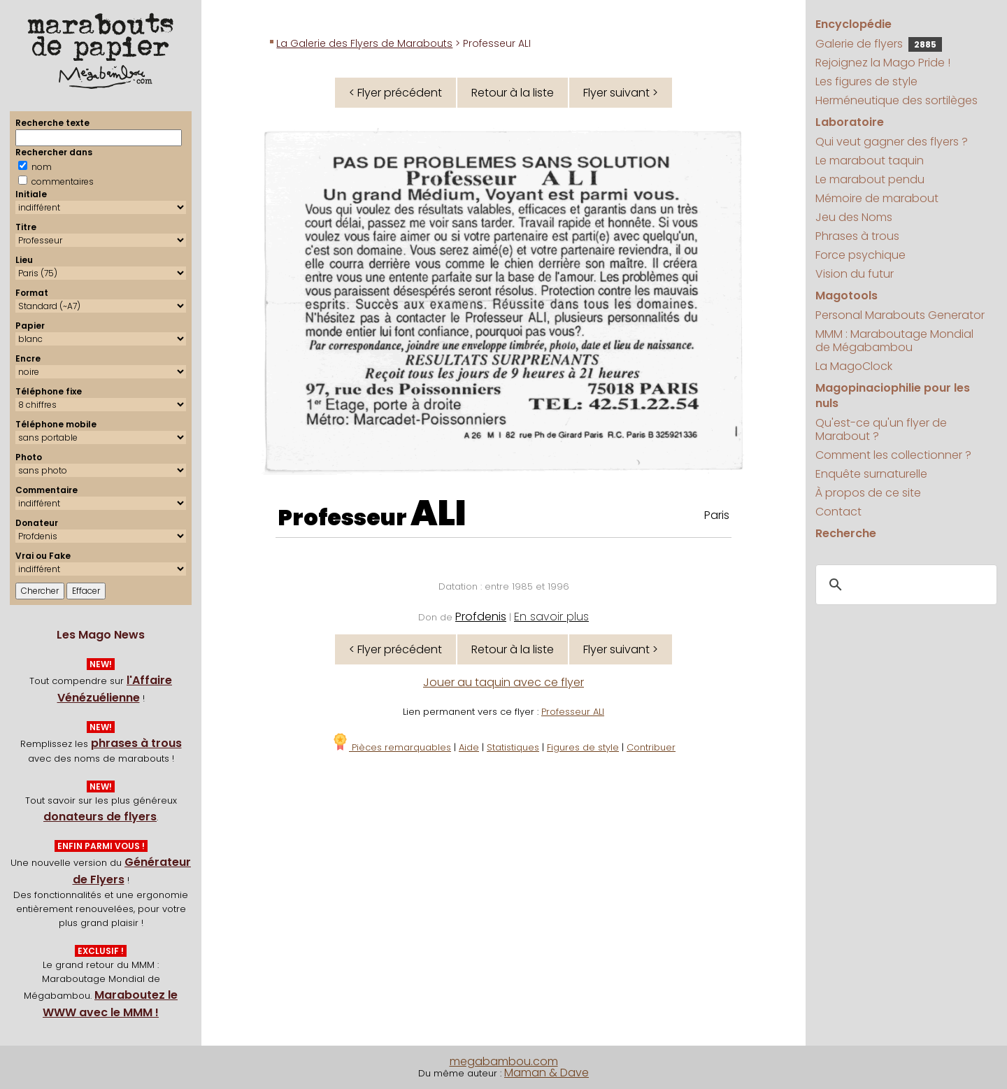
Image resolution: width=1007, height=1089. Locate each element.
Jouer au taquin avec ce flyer (503, 682)
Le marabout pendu (869, 179)
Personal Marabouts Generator (900, 315)
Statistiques (513, 747)
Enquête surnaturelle (871, 474)
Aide (469, 747)
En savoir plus (551, 616)
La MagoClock (853, 366)
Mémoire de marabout (876, 198)
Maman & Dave (546, 1073)
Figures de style (583, 747)
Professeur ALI (572, 711)
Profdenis (480, 616)
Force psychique (860, 255)
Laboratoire (849, 122)
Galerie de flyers (878, 44)
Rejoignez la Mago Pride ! (882, 63)
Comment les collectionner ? (893, 455)
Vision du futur (854, 274)
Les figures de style (866, 81)
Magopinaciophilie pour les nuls (892, 395)
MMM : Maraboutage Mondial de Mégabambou (894, 340)
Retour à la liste (512, 93)
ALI (438, 513)
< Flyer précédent (395, 93)
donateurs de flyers (100, 817)
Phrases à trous (857, 236)
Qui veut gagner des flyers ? (891, 142)
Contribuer (651, 747)
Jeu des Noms (853, 217)
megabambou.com (504, 1061)
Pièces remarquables (391, 747)
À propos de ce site (868, 493)
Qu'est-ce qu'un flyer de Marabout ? (881, 429)
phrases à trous (136, 743)
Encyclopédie (853, 24)
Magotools (846, 295)
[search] (903, 585)
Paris (716, 515)
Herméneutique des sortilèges (896, 100)
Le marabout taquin (869, 160)
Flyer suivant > (620, 93)
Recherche (845, 533)
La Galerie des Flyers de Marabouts (364, 43)
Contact (838, 512)
